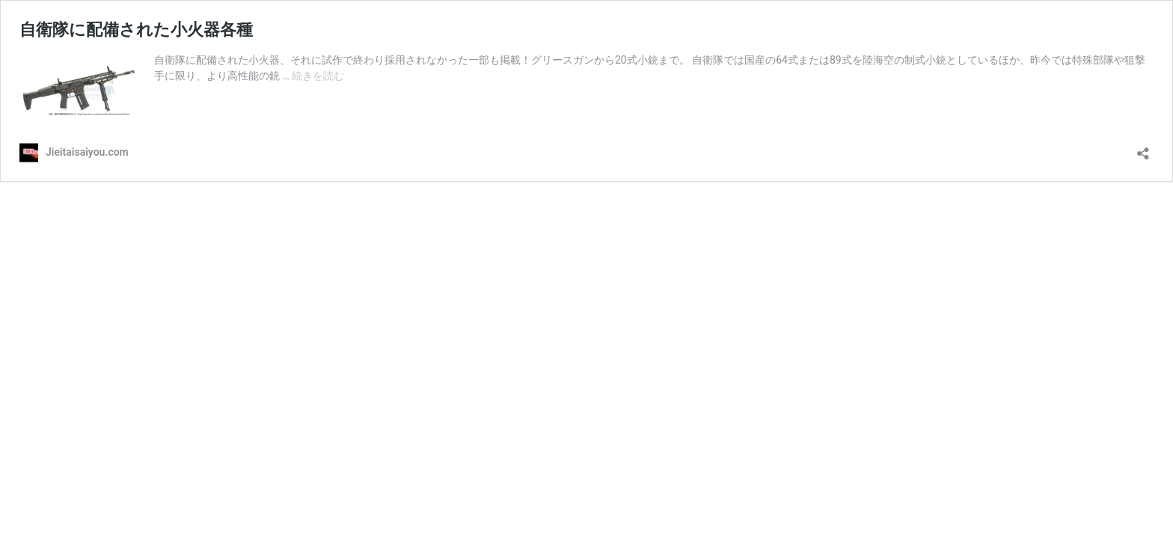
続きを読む (318, 76)
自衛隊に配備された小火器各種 (136, 29)
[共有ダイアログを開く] (1143, 148)
